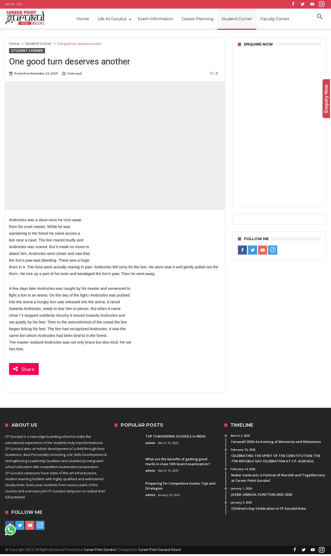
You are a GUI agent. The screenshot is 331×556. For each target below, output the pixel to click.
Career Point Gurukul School (159, 551)
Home (14, 43)
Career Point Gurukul (100, 551)
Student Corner (38, 43)
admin (150, 445)
